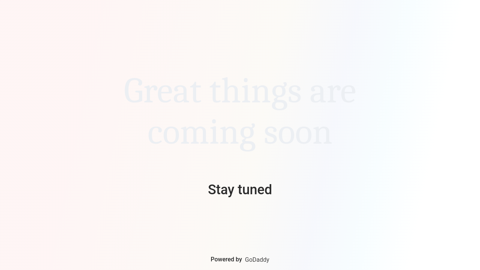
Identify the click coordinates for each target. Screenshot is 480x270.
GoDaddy (257, 259)
